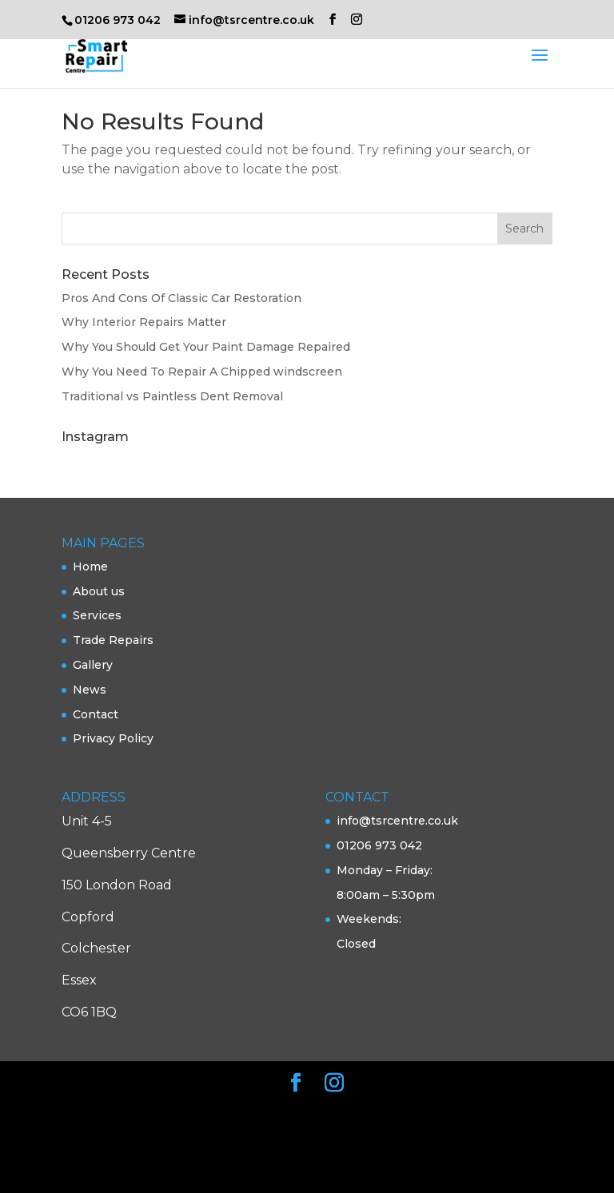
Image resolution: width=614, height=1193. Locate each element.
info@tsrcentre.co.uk (397, 820)
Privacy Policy (113, 738)
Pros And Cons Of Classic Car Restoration (181, 298)
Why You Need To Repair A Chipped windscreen (202, 371)
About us (99, 591)
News (89, 689)
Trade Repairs (113, 640)
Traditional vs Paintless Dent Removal (172, 396)
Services (97, 615)
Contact (95, 714)
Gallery (93, 665)
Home (90, 566)
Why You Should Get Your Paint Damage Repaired (206, 347)
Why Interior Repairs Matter (144, 322)
